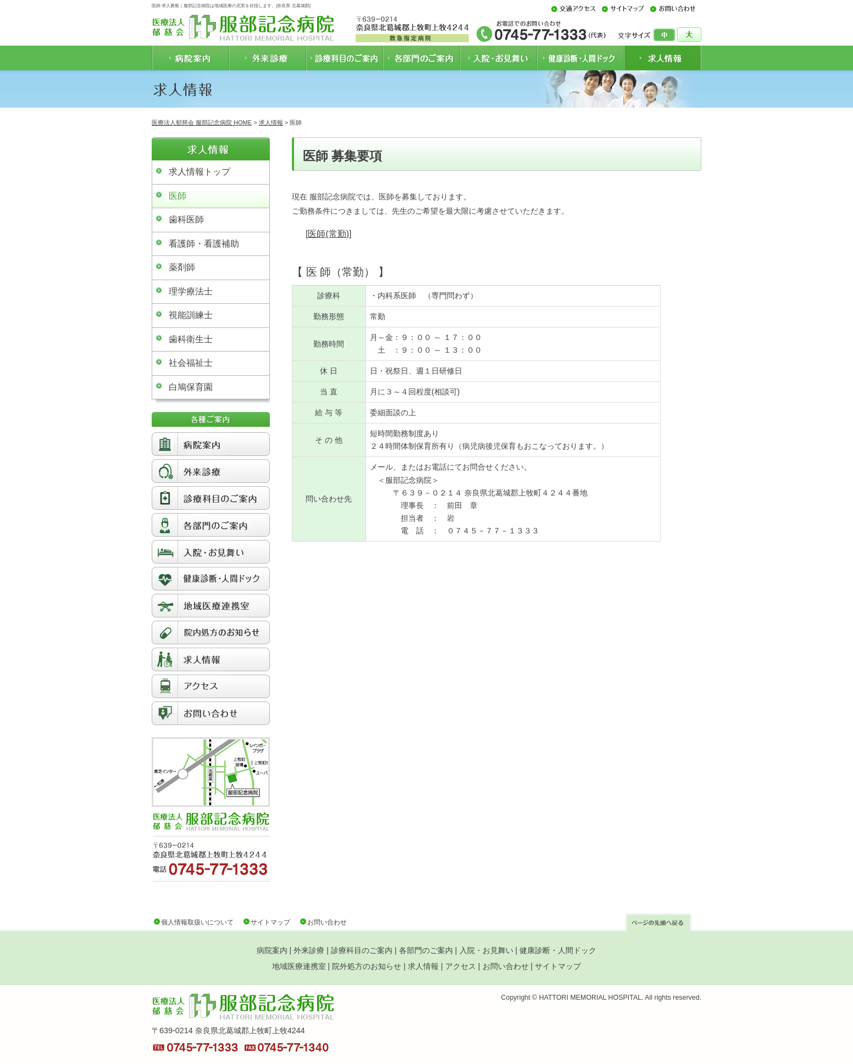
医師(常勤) (328, 233)
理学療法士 (191, 291)
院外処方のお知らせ (366, 966)
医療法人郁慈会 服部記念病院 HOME (202, 122)
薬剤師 (182, 267)
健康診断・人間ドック (557, 950)
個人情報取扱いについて (197, 922)
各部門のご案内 (426, 950)
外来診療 (308, 950)
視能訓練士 (191, 315)
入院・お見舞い (486, 950)
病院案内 (272, 950)
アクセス (460, 966)
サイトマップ (270, 922)
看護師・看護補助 (204, 243)
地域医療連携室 (299, 966)
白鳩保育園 (191, 387)
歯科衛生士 (191, 339)
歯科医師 (186, 219)
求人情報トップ (199, 171)
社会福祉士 (191, 362)
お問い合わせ (327, 922)
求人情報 (271, 122)
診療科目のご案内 (361, 950)
